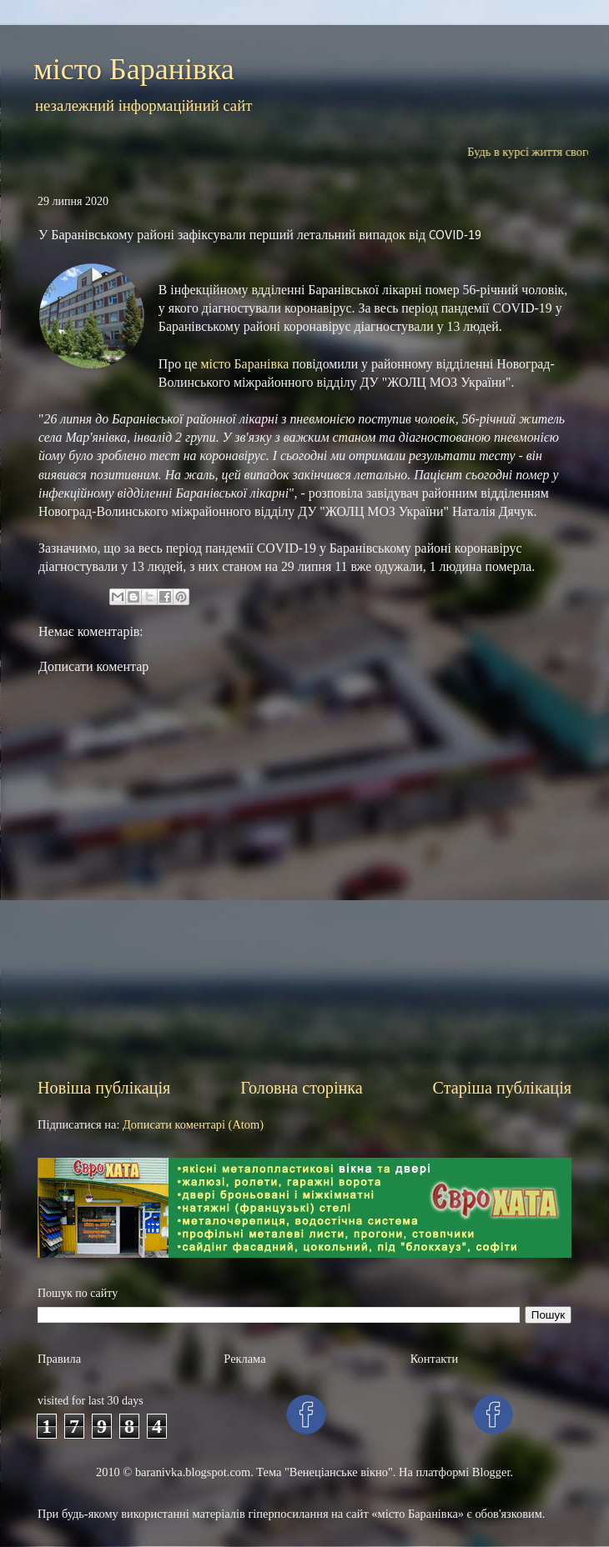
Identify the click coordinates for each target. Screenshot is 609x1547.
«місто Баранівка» (417, 1513)
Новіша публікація (104, 1088)
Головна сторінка (301, 1088)
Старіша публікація (502, 1088)
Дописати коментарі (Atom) (193, 1124)
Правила (59, 1358)
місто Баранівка (133, 69)
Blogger (491, 1472)
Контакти (434, 1358)
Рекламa (244, 1358)
